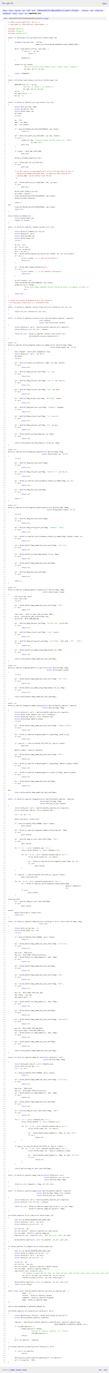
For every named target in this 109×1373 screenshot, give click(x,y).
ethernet (99, 10)
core (21, 13)
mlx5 (15, 13)
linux (5, 10)
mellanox (7, 13)
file (46, 18)
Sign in (104, 3)
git (23, 10)
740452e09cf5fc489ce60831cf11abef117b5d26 (57, 10)
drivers (85, 10)
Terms (24, 1370)
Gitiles (13, 1370)
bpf (28, 10)
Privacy (18, 1370)
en (26, 13)
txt (100, 1370)
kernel (18, 10)
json (105, 1370)
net (91, 10)
